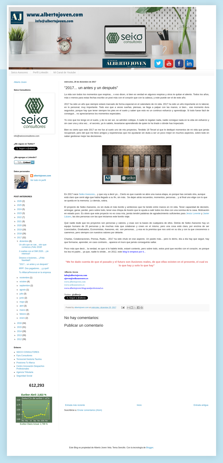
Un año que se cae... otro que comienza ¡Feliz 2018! (32, 245)
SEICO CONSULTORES (27, 352)
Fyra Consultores (24, 355)
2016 (19, 323)
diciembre (24, 241)
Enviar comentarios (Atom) (89, 410)
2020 (19, 225)
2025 (19, 205)
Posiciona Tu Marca (25, 362)
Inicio (139, 405)
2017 (19, 237)
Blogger (149, 447)
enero (22, 318)
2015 (19, 327)
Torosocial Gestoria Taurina (29, 359)
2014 (19, 331)
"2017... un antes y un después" (33, 264)
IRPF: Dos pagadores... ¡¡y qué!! (34, 268)
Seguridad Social (24, 376)
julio (22, 293)
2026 (19, 201)
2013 (19, 335)
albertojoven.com (42, 175)
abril (22, 306)
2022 (19, 217)
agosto (23, 290)
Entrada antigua (201, 405)
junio (22, 298)
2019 (19, 229)
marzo (23, 310)
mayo (22, 302)
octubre (23, 281)
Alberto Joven (20, 82)
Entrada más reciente (75, 405)
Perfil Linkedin (40, 72)
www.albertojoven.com (75, 281)
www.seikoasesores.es (74, 284)
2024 (19, 209)
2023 (19, 213)
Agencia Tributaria (24, 372)
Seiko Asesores (87, 194)
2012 (19, 339)
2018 (19, 233)
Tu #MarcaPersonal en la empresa (35, 272)
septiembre (25, 285)
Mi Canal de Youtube (64, 72)
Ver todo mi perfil (38, 180)
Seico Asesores (19, 72)
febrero (23, 314)
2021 (19, 221)
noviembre (25, 277)
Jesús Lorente (193, 213)
